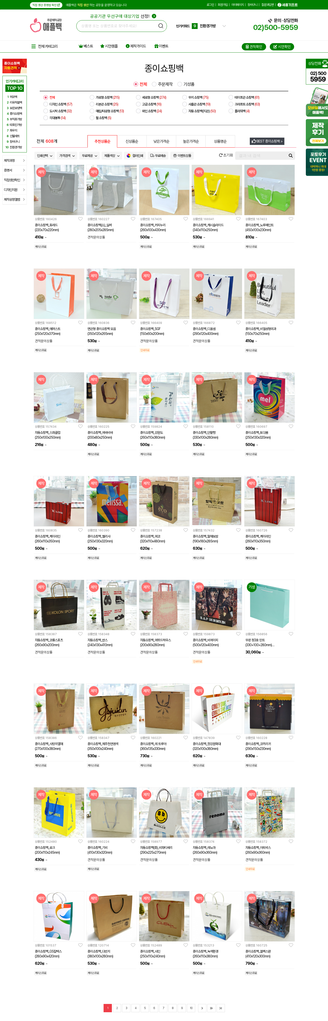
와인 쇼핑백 (152, 111)
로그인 (210, 5)
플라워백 (242, 111)
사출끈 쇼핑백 (199, 104)
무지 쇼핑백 (198, 97)
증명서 (14, 170)
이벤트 (161, 46)
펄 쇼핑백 (103, 118)
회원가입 (223, 5)
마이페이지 (238, 5)
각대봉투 (57, 118)
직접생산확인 (14, 180)
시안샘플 (109, 46)
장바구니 (252, 5)
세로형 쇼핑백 (154, 97)
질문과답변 (267, 5)
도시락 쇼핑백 (60, 111)
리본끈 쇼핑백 (107, 104)
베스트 (86, 46)
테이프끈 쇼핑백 (247, 97)
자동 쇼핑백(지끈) (202, 111)
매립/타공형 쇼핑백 (110, 111)
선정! (123, 16)
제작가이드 (136, 46)
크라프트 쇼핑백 (247, 104)
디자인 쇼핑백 (60, 104)
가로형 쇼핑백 (107, 97)
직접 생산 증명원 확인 (46, 5)
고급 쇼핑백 (151, 104)
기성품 (188, 84)
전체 (143, 84)
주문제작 (165, 84)
